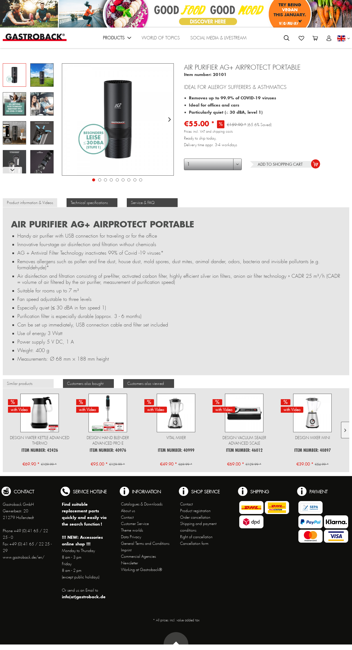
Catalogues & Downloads (142, 504)
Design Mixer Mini (312, 437)
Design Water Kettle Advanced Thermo (39, 440)
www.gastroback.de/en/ (24, 557)
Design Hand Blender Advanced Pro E (108, 440)
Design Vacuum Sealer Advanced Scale (244, 440)
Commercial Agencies (138, 556)
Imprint (126, 550)
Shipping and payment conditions (198, 527)
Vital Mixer (176, 437)
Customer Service (135, 523)
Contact (127, 517)
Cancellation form (194, 543)
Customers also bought (85, 383)
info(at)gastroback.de (84, 596)
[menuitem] (117, 39)
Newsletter (129, 563)
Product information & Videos (30, 202)
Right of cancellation (196, 536)
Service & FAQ (143, 202)
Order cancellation (195, 517)
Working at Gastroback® (141, 569)
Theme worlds (132, 530)
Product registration (195, 510)
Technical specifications (89, 202)
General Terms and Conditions (145, 543)
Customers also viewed (145, 383)
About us (128, 510)
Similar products (19, 383)
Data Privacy (131, 536)
